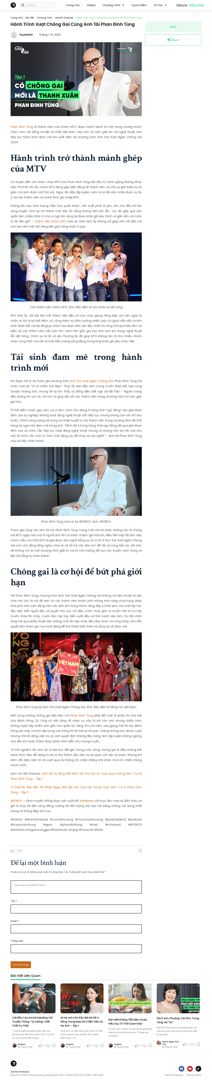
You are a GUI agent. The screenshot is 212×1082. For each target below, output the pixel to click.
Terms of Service (174, 1075)
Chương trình (114, 5)
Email (15, 921)
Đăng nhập (196, 5)
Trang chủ (17, 18)
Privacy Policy (193, 1075)
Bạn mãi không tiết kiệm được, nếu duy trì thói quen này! (128, 1022)
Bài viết (30, 18)
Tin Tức (160, 5)
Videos (91, 5)
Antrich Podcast (64, 18)
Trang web (17, 941)
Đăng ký (182, 5)
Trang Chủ (73, 5)
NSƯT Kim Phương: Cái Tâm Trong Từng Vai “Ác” (178, 1020)
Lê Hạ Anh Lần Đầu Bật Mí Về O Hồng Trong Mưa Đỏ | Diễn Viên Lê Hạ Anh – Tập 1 (81, 1022)
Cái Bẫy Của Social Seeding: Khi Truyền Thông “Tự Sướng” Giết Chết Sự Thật (32, 1022)
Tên (14, 901)
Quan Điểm (139, 5)
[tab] (25, 977)
